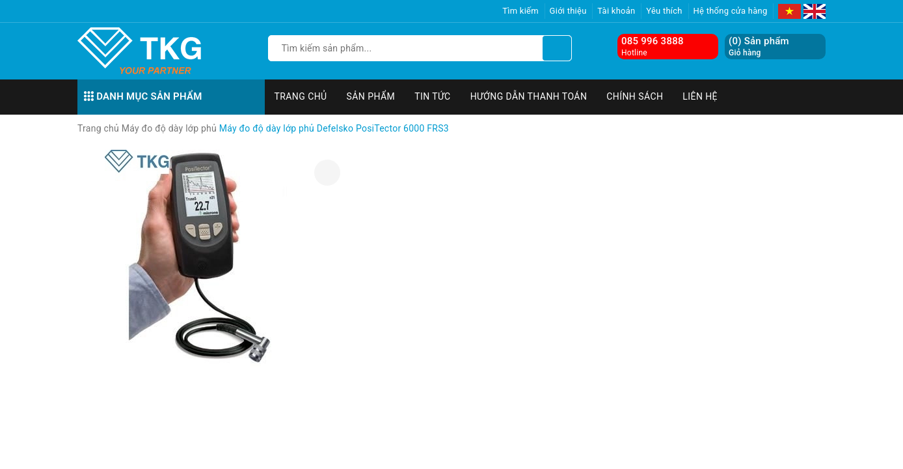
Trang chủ (301, 96)
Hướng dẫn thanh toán (528, 96)
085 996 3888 (652, 41)
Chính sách (634, 96)
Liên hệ (700, 96)
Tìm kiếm (520, 11)
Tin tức (432, 96)
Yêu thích (664, 11)
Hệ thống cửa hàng (731, 11)
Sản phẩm (371, 96)
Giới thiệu (568, 11)
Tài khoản (616, 11)
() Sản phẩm (759, 46)
